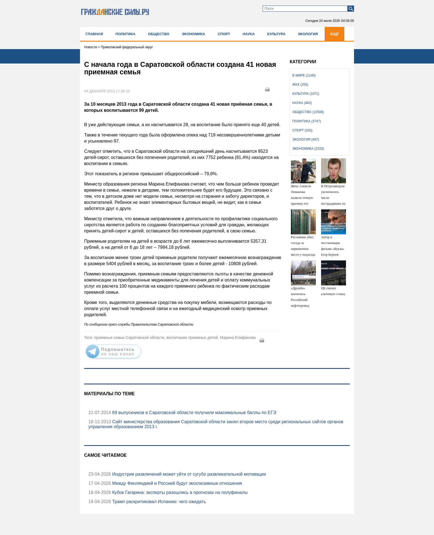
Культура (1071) (305, 94)
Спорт (224, 34)
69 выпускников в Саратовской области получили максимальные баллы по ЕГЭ (193, 412)
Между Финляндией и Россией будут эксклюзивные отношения (176, 483)
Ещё (334, 34)
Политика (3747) (306, 121)
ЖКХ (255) (300, 85)
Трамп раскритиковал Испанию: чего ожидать (158, 501)
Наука (248, 34)
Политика (125, 34)
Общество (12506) (308, 112)
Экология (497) (305, 139)
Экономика (193, 34)
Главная (94, 34)
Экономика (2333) (308, 149)
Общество (158, 34)
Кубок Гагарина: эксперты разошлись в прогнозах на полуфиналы (179, 492)
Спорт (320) (302, 130)
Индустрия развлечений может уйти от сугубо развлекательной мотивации (188, 474)
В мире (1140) (304, 75)
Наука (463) (302, 103)
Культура (276, 34)
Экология (308, 34)
